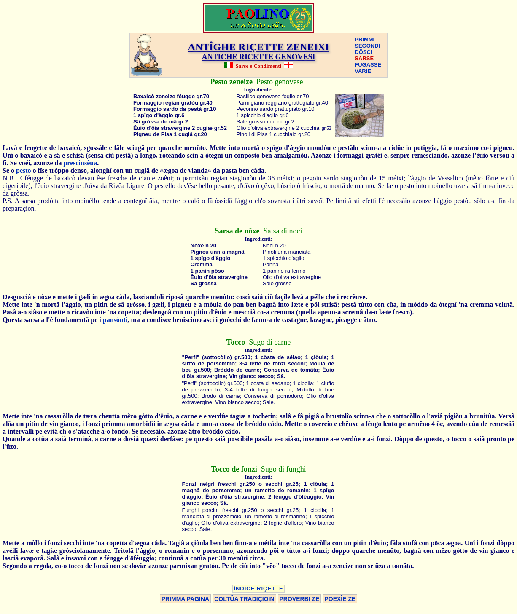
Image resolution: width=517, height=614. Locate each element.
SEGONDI (367, 46)
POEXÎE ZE (339, 598)
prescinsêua (80, 162)
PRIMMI (364, 39)
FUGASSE (368, 65)
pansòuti (115, 319)
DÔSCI (363, 52)
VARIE (363, 71)
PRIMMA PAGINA (186, 598)
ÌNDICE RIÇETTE (258, 588)
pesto (23, 170)
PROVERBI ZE (300, 598)
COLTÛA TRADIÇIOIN (244, 598)
